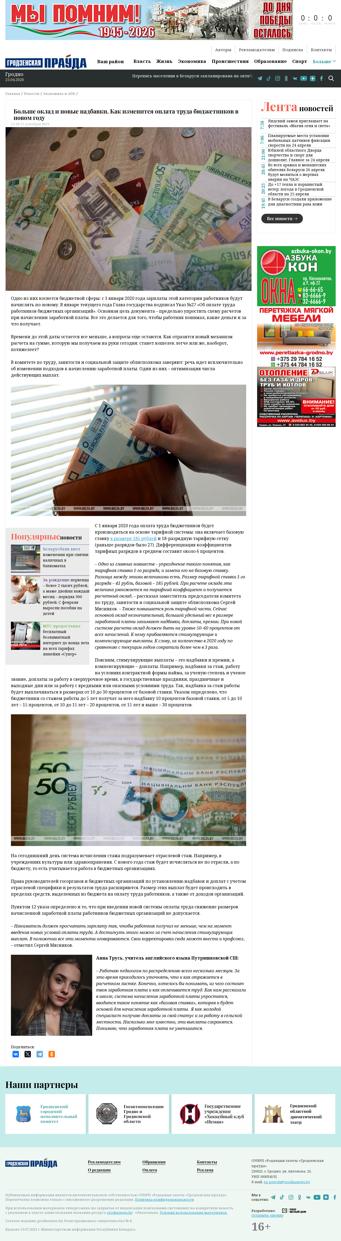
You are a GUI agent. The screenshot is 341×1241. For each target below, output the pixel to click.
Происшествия (230, 61)
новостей (297, 108)
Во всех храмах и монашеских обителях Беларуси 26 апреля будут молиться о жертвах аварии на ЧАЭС (297, 172)
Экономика (192, 61)
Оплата (150, 1169)
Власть (142, 61)
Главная (12, 93)
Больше (322, 61)
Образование (270, 61)
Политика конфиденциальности (164, 1199)
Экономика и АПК (59, 93)
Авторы (223, 49)
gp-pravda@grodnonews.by (286, 1181)
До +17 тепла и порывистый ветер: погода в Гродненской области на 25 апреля (296, 189)
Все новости (280, 218)
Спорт (299, 61)
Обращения (154, 1162)
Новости (31, 93)
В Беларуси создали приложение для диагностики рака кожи (300, 201)
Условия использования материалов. (194, 1212)
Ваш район (110, 61)
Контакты (321, 49)
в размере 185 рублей (133, 538)
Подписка (292, 49)
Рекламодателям (257, 49)
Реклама (205, 1169)
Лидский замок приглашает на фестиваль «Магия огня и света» (299, 123)
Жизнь (164, 61)
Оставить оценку (267, 1215)
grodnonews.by (120, 1212)
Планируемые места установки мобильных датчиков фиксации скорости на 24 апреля (299, 140)
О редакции (99, 1169)
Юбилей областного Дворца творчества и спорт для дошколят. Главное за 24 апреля (299, 155)
